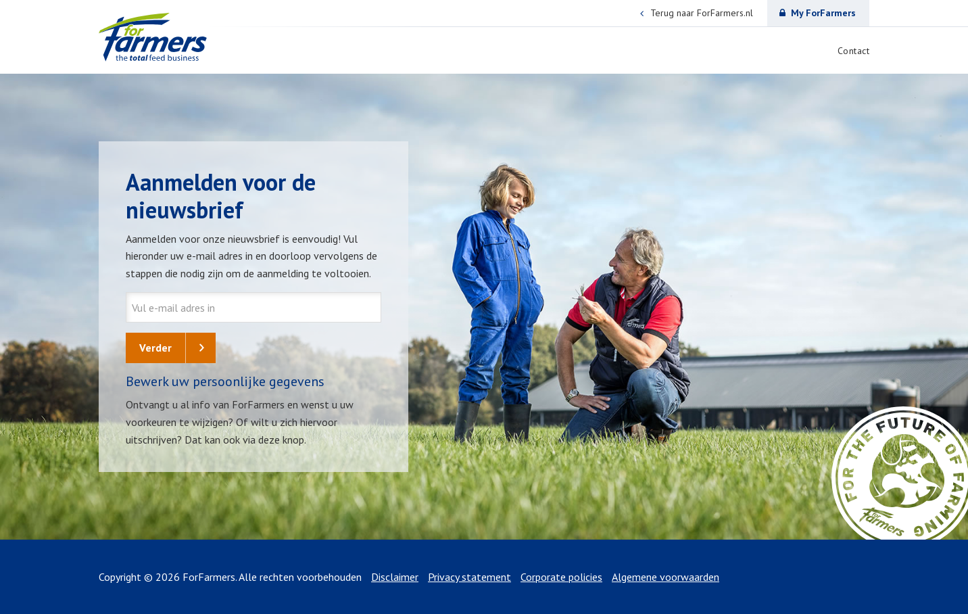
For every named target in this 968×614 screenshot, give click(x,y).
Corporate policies (561, 577)
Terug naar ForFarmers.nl (696, 13)
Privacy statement (469, 577)
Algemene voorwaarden (665, 577)
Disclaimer (394, 577)
